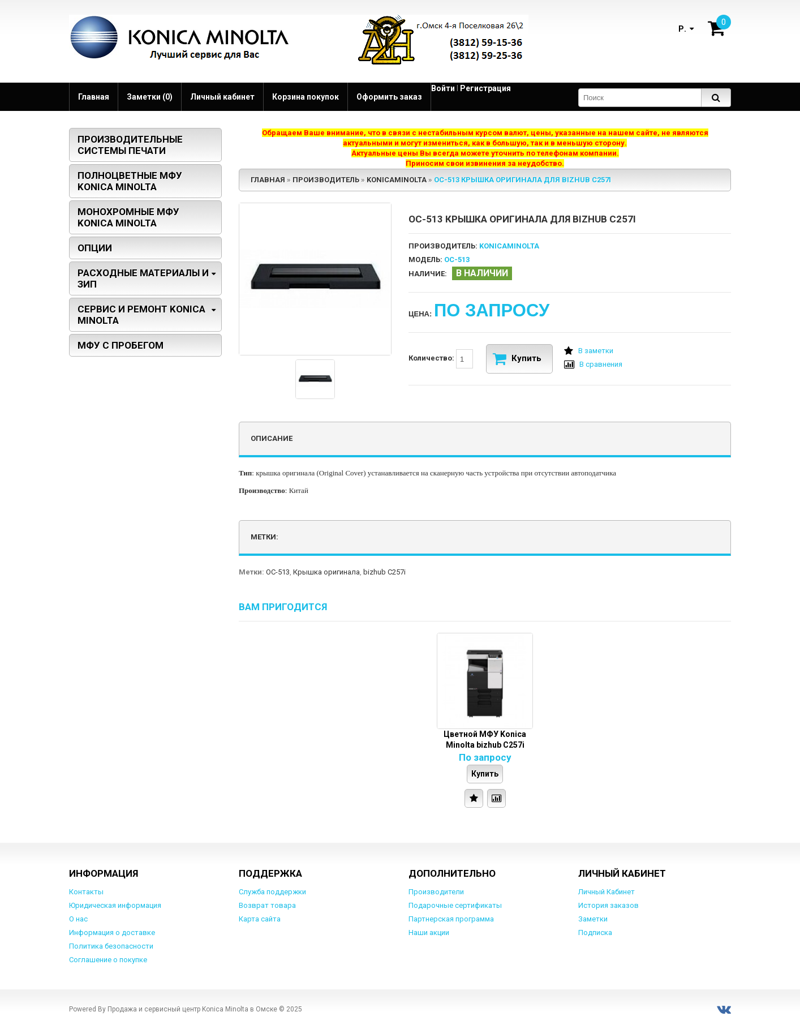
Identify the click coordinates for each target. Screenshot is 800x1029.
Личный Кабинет (606, 891)
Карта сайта (260, 919)
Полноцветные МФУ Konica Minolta (130, 181)
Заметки (593, 919)
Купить (517, 358)
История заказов (608, 905)
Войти (443, 88)
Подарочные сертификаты (455, 905)
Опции (95, 248)
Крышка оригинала (326, 572)
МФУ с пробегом (121, 345)
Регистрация (485, 88)
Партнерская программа (451, 919)
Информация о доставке (112, 932)
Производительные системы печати (130, 145)
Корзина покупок (305, 96)
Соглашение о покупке (108, 959)
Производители (436, 891)
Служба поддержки (272, 891)
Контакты (86, 891)
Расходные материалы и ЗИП (143, 278)
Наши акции (428, 932)
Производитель (326, 179)
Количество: (440, 358)
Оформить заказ (389, 96)
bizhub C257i (384, 572)
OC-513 (278, 572)
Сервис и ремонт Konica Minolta (141, 314)
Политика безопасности (111, 946)
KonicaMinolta (397, 179)
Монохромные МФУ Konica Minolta (128, 217)
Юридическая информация (115, 905)
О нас (78, 919)
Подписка (595, 932)
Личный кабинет (222, 96)
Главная (93, 96)
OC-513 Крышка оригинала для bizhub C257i (522, 179)
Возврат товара (267, 905)
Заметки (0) (150, 96)
